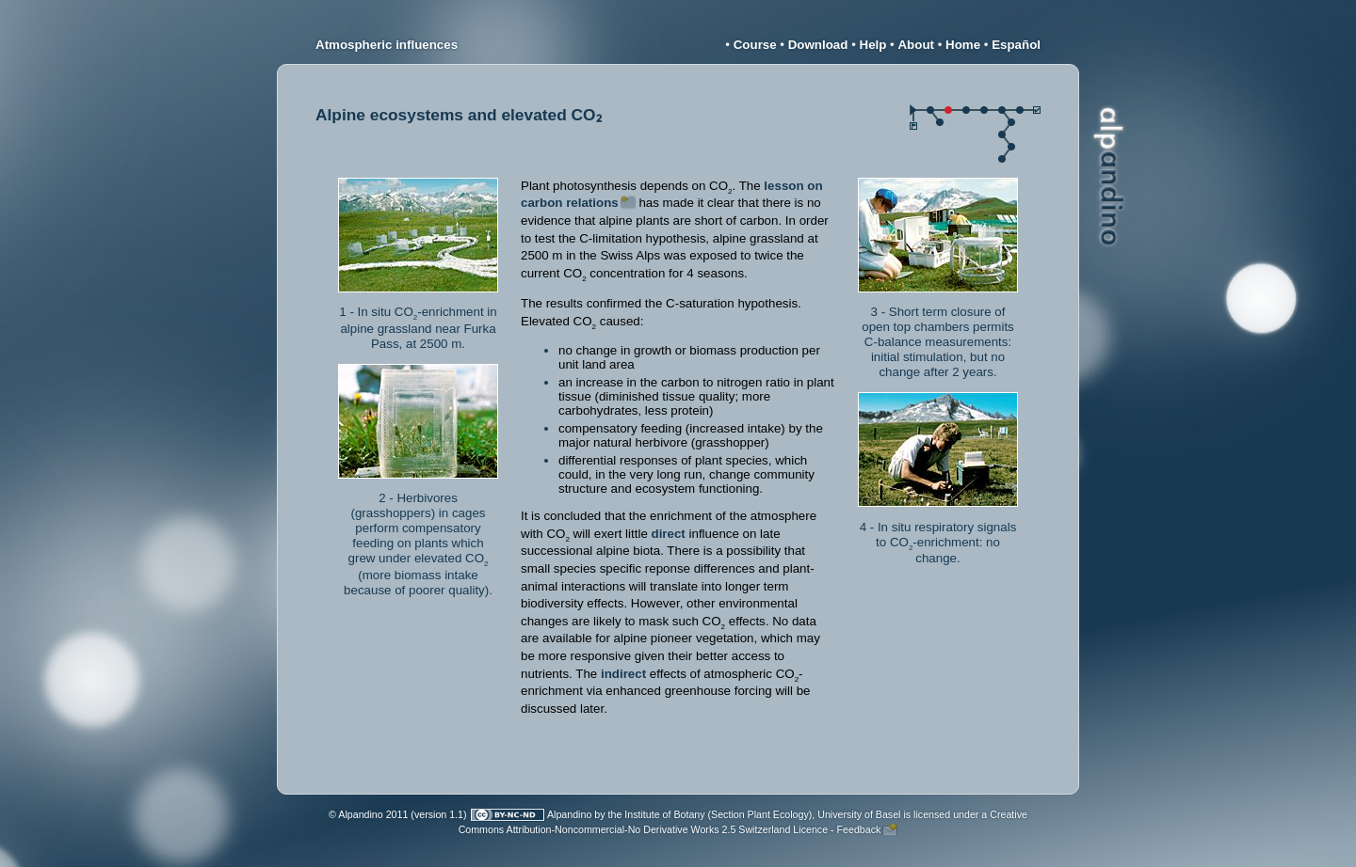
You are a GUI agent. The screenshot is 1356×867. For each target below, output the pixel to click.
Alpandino (569, 814)
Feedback (859, 829)
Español (1016, 45)
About (915, 45)
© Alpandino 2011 (368, 814)
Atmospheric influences (386, 45)
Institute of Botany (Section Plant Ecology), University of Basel (762, 814)
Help (873, 45)
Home (962, 45)
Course (755, 45)
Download (818, 45)
